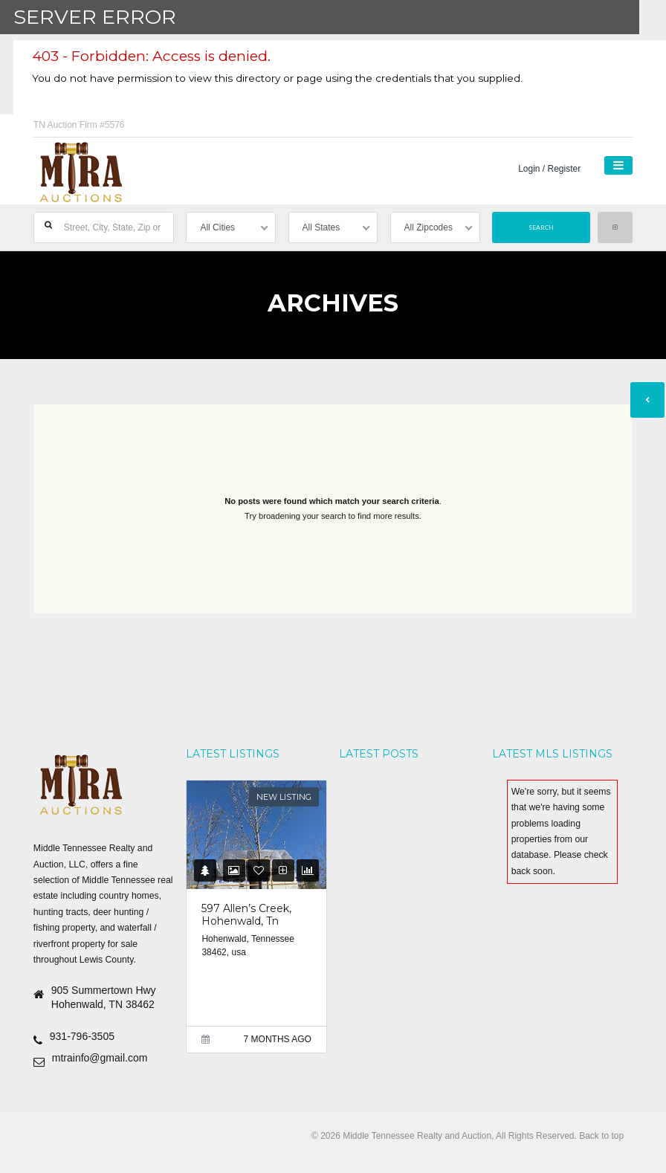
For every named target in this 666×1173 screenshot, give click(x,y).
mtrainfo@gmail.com (100, 1058)
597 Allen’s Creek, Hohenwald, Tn (246, 915)
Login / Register (549, 169)
